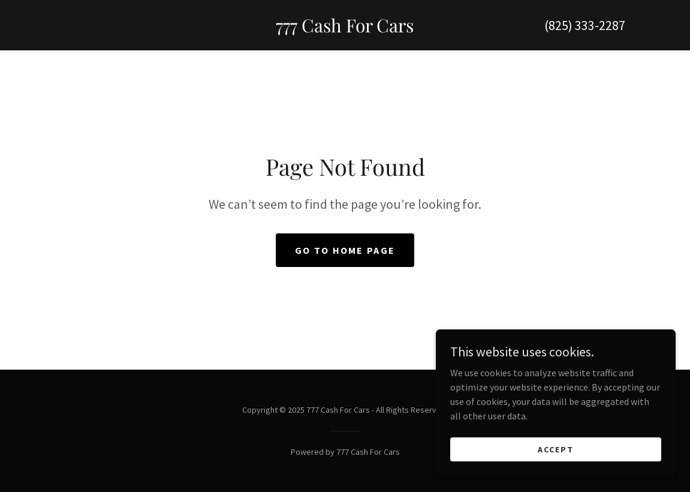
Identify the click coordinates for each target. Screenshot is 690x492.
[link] (345, 29)
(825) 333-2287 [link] (584, 25)
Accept (556, 448)
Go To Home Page (345, 250)
